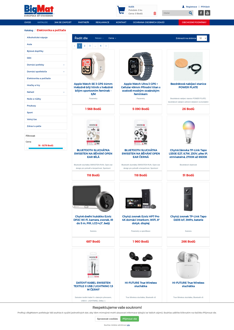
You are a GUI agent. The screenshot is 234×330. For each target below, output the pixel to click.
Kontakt (121, 22)
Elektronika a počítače (39, 78)
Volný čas (32, 119)
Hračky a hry (33, 85)
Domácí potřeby (35, 64)
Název (99, 38)
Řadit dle (81, 38)
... (95, 45)
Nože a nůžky (34, 98)
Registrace (191, 6)
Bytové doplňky (35, 51)
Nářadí (30, 92)
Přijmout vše (130, 318)
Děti (29, 58)
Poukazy (31, 105)
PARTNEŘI (83, 22)
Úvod (27, 22)
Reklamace (102, 22)
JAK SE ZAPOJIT (63, 22)
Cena (112, 38)
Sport (30, 112)
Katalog (43, 22)
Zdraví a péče (34, 126)
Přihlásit (205, 6)
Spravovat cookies (107, 318)
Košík (131, 6)
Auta (29, 44)
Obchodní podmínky (194, 22)
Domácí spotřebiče (37, 71)
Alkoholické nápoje (37, 37)
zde (128, 325)
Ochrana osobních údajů (148, 22)
